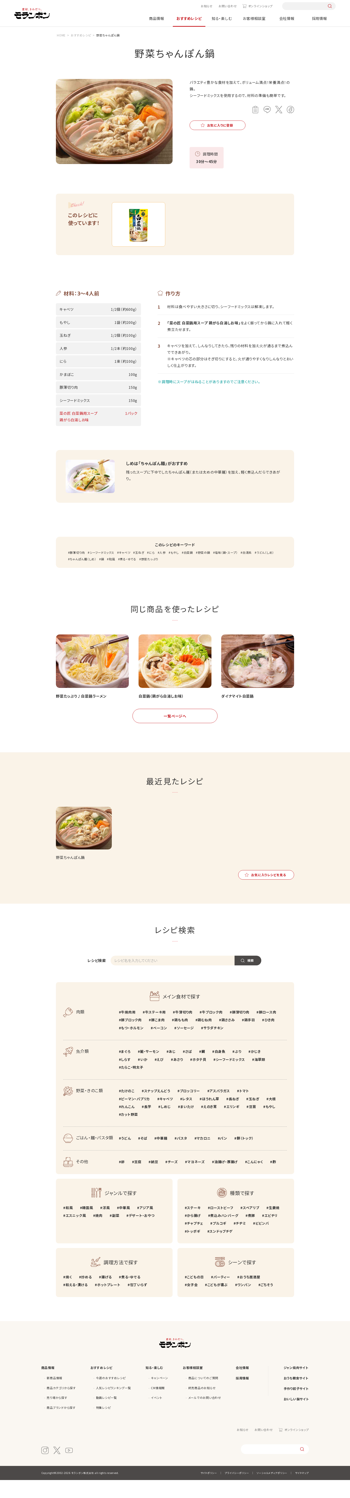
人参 (162, 570)
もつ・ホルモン (132, 1045)
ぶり (238, 1069)
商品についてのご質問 (203, 1396)
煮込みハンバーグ (224, 1233)
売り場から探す (57, 1415)
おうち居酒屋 (250, 1294)
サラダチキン (213, 1045)
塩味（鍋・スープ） (226, 570)
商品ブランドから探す (61, 1425)
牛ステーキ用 (155, 1030)
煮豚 (251, 1233)
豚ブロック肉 (131, 1037)
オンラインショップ (260, 6)
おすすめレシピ (188, 18)
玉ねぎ (139, 570)
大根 (272, 1116)
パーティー (221, 1294)
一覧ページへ (175, 733)
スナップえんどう (157, 1108)
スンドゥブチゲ (221, 1249)
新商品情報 (54, 1396)
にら (152, 570)
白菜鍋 (188, 570)
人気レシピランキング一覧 (113, 1405)
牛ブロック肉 (212, 1030)
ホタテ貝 (199, 1077)
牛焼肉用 (128, 1030)
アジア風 (146, 1225)
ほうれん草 (210, 1116)
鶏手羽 (249, 1037)
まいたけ (187, 1124)
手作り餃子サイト (296, 1406)
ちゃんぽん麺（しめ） (83, 577)
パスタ (182, 1155)
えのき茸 (210, 1124)
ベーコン (160, 1045)
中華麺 (162, 1155)
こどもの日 (195, 1294)
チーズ (173, 1179)
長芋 (147, 1124)
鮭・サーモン (149, 1069)
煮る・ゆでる (128, 577)
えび (160, 1077)
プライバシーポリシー (237, 1491)
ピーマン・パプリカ (135, 1116)
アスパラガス (220, 1108)
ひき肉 (269, 1037)
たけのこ (127, 1108)
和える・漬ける (77, 1302)
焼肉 (99, 1233)
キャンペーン (159, 1396)
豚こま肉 (158, 1037)
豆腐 (137, 1179)
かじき (256, 1069)
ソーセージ (185, 1045)
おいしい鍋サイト (296, 1416)
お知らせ (207, 6)
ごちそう (267, 1302)
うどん (126, 1155)
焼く (69, 1294)
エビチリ (271, 1233)
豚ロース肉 (267, 1030)
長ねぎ (234, 1116)
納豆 (154, 1179)
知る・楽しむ (222, 18)
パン (223, 1155)
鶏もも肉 (181, 1037)
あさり (178, 1077)
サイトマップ (302, 1491)
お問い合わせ (228, 6)
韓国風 (87, 1225)
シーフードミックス (102, 570)
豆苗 (252, 1124)
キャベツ (124, 570)
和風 (112, 577)
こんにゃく (255, 1179)
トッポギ (193, 1249)
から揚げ (194, 1233)
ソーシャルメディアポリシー (272, 1491)
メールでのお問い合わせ (204, 1415)
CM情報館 (158, 1405)
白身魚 (220, 1069)
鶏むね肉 (205, 1037)
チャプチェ (195, 1241)
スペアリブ (251, 1225)
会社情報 (287, 18)
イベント (156, 1415)
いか (144, 1077)
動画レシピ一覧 (106, 1415)
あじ (172, 1069)
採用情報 (319, 18)
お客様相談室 (254, 18)
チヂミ (241, 1241)
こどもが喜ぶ (217, 1302)
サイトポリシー (209, 1491)
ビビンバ (262, 1241)
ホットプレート (108, 1302)
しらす (126, 1077)
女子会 (192, 1302)
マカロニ (203, 1155)
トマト (244, 1108)
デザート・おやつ (142, 1233)
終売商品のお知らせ (202, 1405)
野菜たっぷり (149, 577)
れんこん (127, 1124)
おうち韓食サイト (296, 1396)
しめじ (166, 1124)
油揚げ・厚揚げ (226, 1179)
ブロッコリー (190, 1108)
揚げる (106, 1294)
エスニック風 (76, 1233)
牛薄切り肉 (183, 1030)
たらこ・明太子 (132, 1084)
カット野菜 (129, 1132)
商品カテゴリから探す (61, 1405)
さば (188, 1069)
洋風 (106, 1225)
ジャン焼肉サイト (296, 1385)
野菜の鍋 (204, 570)
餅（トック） (245, 1155)
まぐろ (126, 1069)
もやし (175, 570)
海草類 (259, 1077)
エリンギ (232, 1124)
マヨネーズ (196, 1179)
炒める (86, 1294)
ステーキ (194, 1225)
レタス (187, 1116)
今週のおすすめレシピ (111, 1396)
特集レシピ (103, 1425)
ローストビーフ (221, 1225)
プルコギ (219, 1241)
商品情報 (156, 18)
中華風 (124, 1225)
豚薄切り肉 (77, 570)
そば (143, 1155)
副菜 (115, 1233)
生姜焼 (274, 1225)
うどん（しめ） (265, 570)
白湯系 (247, 570)
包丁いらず (138, 1302)
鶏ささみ (228, 1037)
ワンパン (244, 1302)
